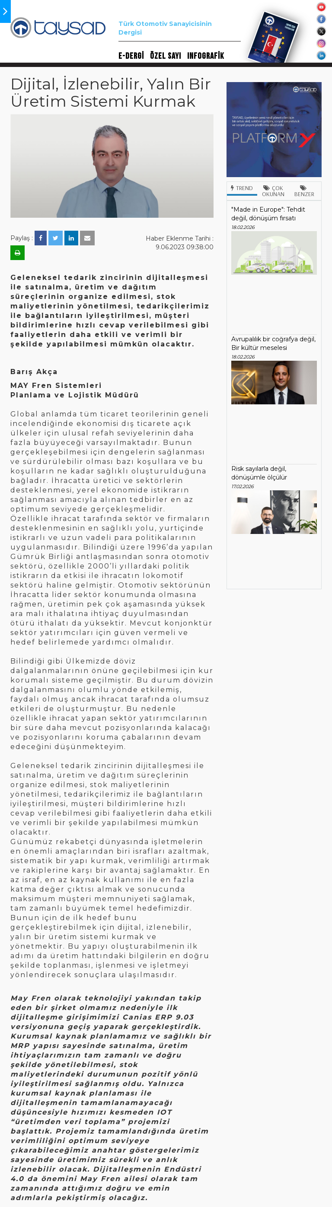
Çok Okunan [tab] (273, 191)
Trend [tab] (242, 188)
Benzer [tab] (304, 191)
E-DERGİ (131, 56)
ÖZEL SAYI (165, 56)
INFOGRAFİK (205, 56)
